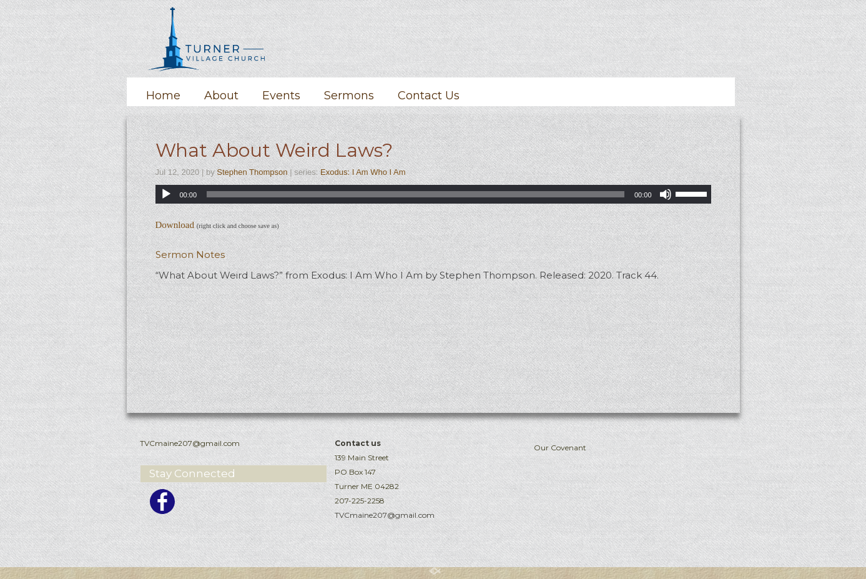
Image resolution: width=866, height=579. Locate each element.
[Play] (166, 194)
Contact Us (429, 95)
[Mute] (665, 194)
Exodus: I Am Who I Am (363, 172)
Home (163, 95)
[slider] (415, 194)
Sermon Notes (190, 254)
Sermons (349, 95)
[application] (433, 194)
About (221, 95)
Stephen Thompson (252, 172)
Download (175, 225)
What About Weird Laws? (274, 150)
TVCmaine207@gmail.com (385, 515)
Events (281, 95)
